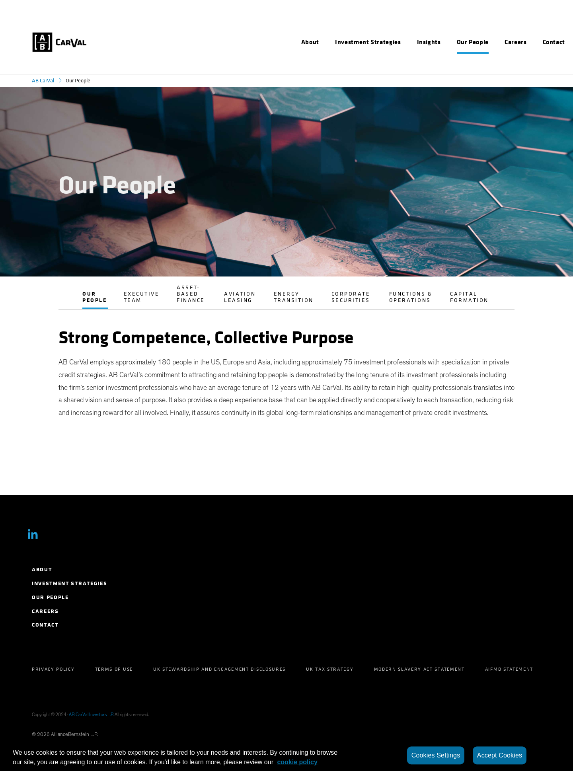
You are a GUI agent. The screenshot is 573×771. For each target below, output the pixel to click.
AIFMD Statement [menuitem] (509, 669)
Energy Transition (294, 297)
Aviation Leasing (239, 297)
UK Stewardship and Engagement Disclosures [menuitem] (219, 669)
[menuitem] (310, 42)
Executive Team (142, 297)
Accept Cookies (499, 755)
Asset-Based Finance (191, 294)
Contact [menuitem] (45, 625)
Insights (429, 42)
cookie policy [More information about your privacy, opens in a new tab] (297, 762)
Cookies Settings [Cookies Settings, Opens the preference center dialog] (435, 755)
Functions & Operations (411, 297)
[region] (286, 755)
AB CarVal (43, 80)
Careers (515, 42)
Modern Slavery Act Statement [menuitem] (419, 669)
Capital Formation (469, 297)
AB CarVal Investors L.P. (91, 714)
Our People (94, 297)
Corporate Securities (350, 297)
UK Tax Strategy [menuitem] (329, 669)
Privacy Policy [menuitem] (53, 669)
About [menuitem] (42, 569)
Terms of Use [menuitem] (114, 669)
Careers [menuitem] (45, 611)
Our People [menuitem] (50, 597)
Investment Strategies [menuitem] (69, 583)
